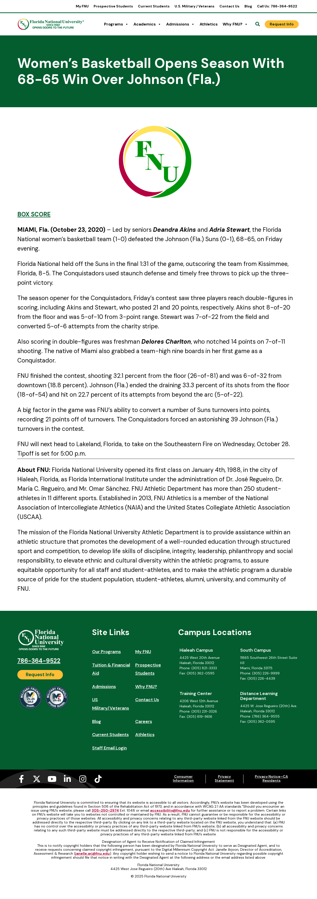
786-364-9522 (38, 661)
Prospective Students (113, 6)
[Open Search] (257, 24)
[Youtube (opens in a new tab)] (52, 779)
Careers (143, 721)
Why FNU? (235, 24)
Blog (248, 6)
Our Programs (106, 652)
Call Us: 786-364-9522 (277, 6)
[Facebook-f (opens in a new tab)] (21, 779)
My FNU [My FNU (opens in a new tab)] (82, 6)
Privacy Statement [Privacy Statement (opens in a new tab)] (224, 778)
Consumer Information (183, 778)
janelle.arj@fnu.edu (92, 853)
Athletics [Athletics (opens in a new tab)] (209, 24)
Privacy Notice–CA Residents (271, 778)
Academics (147, 24)
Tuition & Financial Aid (111, 669)
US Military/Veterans (110, 704)
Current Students (154, 6)
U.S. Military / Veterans (194, 6)
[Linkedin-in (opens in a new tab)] (67, 779)
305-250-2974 (105, 810)
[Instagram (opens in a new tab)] (83, 779)
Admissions (180, 24)
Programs (116, 24)
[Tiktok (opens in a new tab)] (98, 779)
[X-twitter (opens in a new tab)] (37, 779)
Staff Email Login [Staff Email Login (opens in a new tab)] (109, 748)
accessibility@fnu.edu (170, 810)
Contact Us (229, 6)
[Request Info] (282, 24)
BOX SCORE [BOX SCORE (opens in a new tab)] (34, 214)
